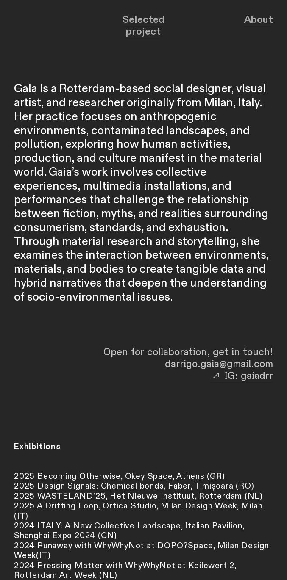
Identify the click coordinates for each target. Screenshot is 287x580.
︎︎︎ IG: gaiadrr (242, 375)
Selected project (143, 25)
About (258, 19)
